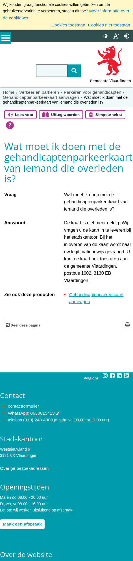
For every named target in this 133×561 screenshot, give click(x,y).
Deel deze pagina (25, 288)
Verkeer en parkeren (36, 90)
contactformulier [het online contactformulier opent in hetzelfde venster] (22, 369)
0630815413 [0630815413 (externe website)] (39, 375)
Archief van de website (20, 524)
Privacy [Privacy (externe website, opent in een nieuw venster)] (6, 531)
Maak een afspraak (20, 484)
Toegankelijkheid (14, 537)
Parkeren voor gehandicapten (85, 90)
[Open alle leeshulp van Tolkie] (10, 122)
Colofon (7, 549)
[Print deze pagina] (127, 288)
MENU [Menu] (5, 39)
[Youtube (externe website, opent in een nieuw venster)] (126, 339)
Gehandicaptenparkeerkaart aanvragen (37, 94)
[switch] (106, 34)
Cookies (7, 543)
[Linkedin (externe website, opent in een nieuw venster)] (119, 339)
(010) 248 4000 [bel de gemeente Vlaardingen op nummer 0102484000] (36, 382)
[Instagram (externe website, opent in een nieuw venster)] (105, 339)
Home (8, 90)
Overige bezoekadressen (22, 429)
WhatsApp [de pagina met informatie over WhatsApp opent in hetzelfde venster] (17, 375)
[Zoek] (66, 68)
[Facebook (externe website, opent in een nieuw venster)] (112, 339)
